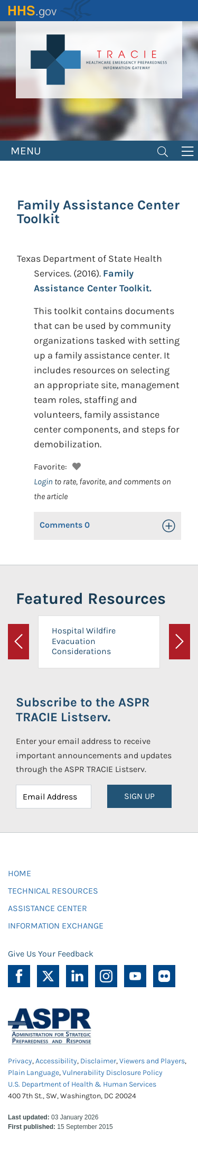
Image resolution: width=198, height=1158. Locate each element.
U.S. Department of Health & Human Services (82, 1084)
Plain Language (33, 1072)
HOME (19, 873)
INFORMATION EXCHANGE (55, 926)
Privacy (20, 1060)
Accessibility (56, 1060)
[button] (75, 465)
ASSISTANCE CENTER (47, 908)
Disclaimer (98, 1060)
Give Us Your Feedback (50, 954)
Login (43, 481)
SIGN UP (139, 796)
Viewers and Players (152, 1060)
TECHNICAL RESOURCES (53, 891)
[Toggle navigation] (162, 151)
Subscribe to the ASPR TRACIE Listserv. (82, 710)
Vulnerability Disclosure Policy (112, 1072)
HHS (50, 10)
